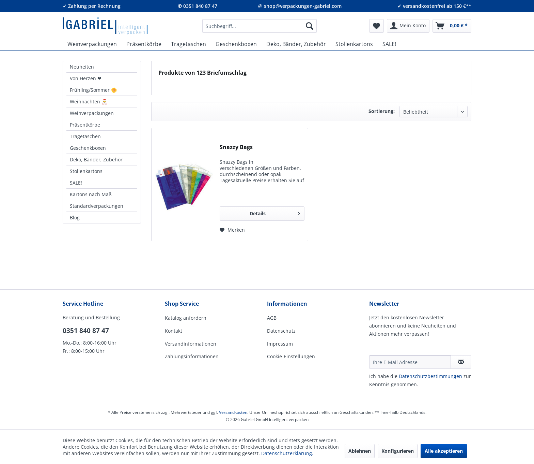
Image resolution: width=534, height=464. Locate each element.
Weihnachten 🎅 (88, 101)
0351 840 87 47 (86, 330)
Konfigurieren (397, 451)
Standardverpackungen (96, 206)
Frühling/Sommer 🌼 (93, 90)
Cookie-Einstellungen (291, 356)
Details (275, 212)
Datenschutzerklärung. (287, 453)
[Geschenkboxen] (236, 44)
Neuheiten (82, 66)
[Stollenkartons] (354, 44)
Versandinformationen (190, 343)
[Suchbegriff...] (259, 26)
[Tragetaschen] (188, 44)
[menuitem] (259, 26)
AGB (272, 318)
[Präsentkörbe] (144, 44)
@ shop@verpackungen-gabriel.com (300, 6)
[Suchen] (309, 26)
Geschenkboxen (88, 148)
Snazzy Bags (236, 147)
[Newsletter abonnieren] (461, 362)
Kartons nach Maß (91, 194)
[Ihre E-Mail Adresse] (410, 362)
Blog (75, 217)
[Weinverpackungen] (92, 44)
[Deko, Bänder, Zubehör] (296, 44)
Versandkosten (233, 412)
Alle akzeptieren (444, 451)
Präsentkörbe (85, 124)
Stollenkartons (86, 171)
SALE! (76, 182)
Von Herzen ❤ (85, 78)
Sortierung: (381, 111)
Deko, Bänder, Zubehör (96, 159)
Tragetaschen (85, 136)
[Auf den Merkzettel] (232, 230)
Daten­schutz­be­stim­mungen (430, 376)
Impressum (280, 343)
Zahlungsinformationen (192, 356)
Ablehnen (359, 451)
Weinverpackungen (92, 113)
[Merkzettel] (376, 26)
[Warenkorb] (452, 26)
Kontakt (173, 331)
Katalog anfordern (185, 318)
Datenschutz (281, 331)
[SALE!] (389, 44)
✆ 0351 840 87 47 (197, 6)
